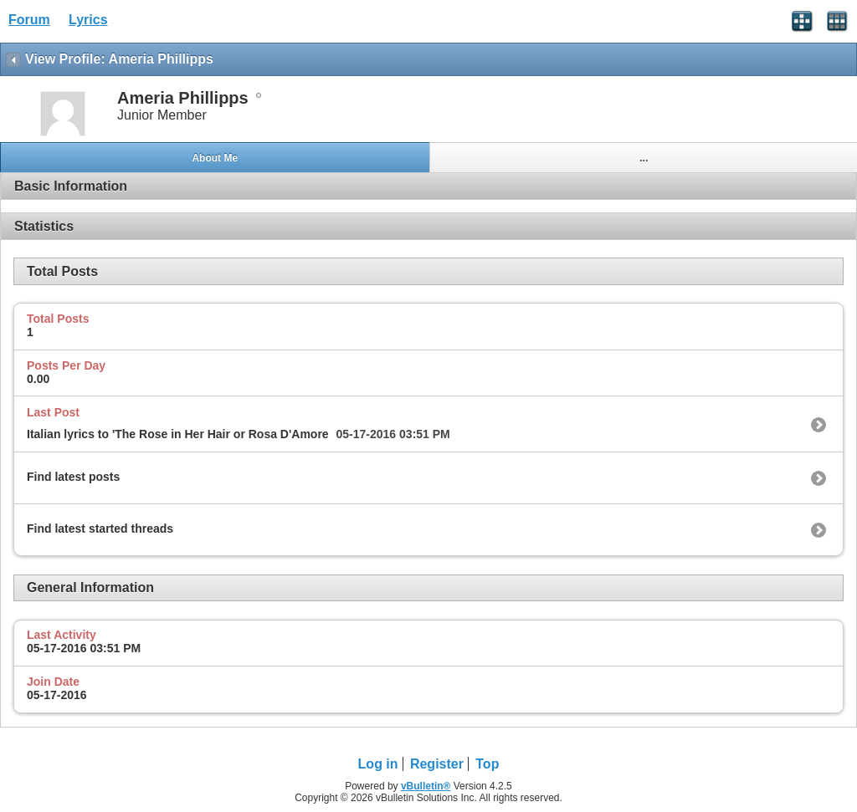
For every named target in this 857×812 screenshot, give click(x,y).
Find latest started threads (100, 528)
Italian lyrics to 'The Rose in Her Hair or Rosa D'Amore (178, 434)
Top (487, 764)
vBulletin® (426, 786)
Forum (29, 20)
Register (437, 764)
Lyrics (88, 20)
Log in (378, 764)
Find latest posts (73, 476)
